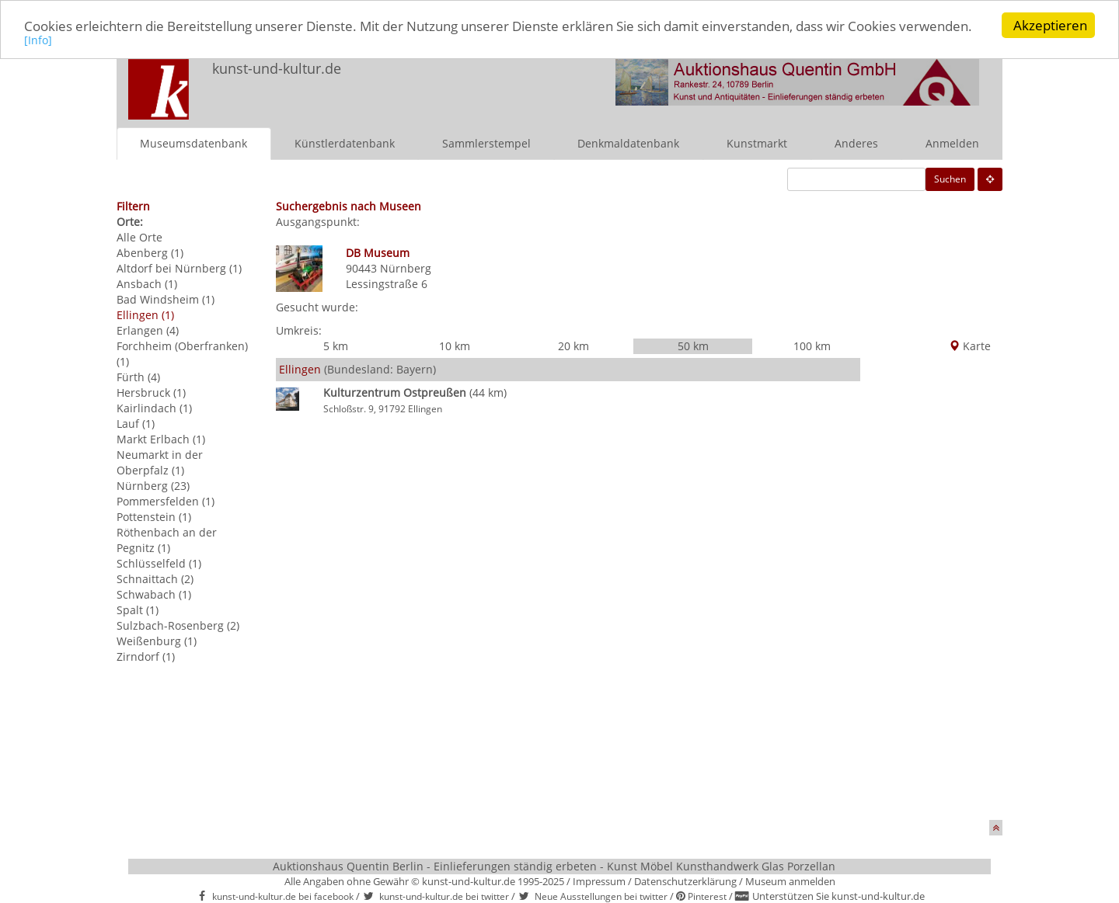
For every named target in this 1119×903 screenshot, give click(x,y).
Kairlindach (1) (154, 407)
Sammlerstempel (486, 142)
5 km (335, 346)
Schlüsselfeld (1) (159, 562)
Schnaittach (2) (155, 578)
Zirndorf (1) (146, 655)
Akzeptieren (1050, 25)
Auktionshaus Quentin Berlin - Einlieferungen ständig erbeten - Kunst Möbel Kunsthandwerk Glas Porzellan (554, 866)
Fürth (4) (138, 376)
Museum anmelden (790, 881)
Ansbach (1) (147, 283)
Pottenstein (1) (154, 516)
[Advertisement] (931, 587)
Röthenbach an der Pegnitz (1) (167, 539)
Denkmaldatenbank (628, 142)
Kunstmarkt (757, 142)
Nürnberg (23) (153, 485)
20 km (573, 346)
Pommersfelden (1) (165, 500)
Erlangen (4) (148, 329)
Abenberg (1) (150, 252)
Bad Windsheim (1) (165, 298)
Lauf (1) (136, 422)
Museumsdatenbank (193, 142)
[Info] (38, 39)
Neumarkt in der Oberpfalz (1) (160, 461)
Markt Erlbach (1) (161, 438)
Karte (970, 346)
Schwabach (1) (154, 593)
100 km (812, 346)
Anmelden (952, 142)
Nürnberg (405, 267)
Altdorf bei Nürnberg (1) (179, 267)
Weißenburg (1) (157, 640)
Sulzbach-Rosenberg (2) (178, 624)
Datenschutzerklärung (685, 881)
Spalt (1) (138, 609)
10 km (454, 346)
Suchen (950, 178)
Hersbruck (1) (151, 391)
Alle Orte (139, 236)
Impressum (599, 881)
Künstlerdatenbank (345, 142)
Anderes (856, 142)
